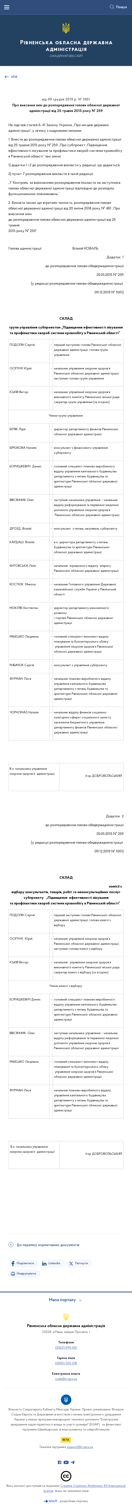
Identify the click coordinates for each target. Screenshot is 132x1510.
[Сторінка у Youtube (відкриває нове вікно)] (66, 1462)
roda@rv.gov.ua (66, 1379)
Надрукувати (26, 1273)
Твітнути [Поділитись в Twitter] (81, 1263)
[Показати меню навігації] (7, 7)
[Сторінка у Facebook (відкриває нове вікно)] (59, 1462)
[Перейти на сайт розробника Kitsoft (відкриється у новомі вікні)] (51, 1501)
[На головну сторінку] (66, 40)
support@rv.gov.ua (80, 1447)
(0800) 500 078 (66, 1363)
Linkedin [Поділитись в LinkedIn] (54, 1263)
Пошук (121, 7)
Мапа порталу (62, 1300)
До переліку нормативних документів (48, 1245)
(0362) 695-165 (66, 1347)
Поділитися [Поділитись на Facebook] (25, 1263)
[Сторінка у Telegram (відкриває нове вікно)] (72, 1462)
